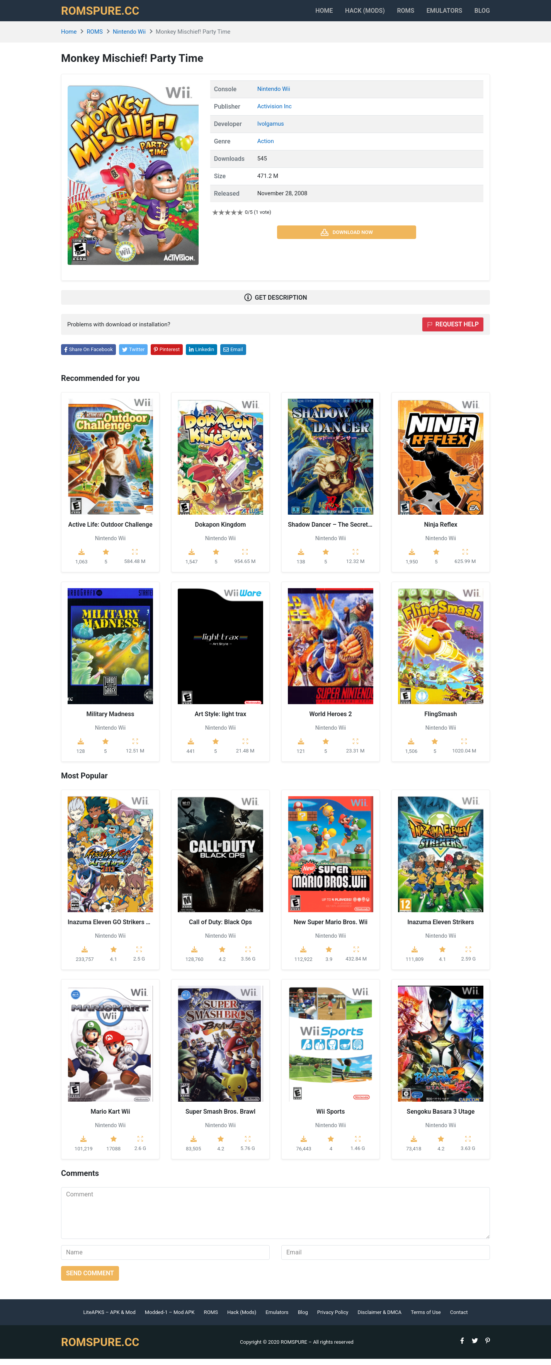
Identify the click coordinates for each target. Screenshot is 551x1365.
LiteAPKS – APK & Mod (109, 1318)
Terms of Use (426, 1318)
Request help (453, 330)
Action (265, 147)
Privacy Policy (333, 1318)
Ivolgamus (270, 130)
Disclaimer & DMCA (380, 1318)
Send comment (90, 1279)
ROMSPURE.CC (104, 14)
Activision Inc (274, 112)
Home (298, 13)
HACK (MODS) (346, 13)
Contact (459, 1318)
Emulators (438, 13)
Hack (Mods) (241, 1318)
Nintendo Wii (129, 38)
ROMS (392, 13)
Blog (482, 13)
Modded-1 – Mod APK (170, 1318)
